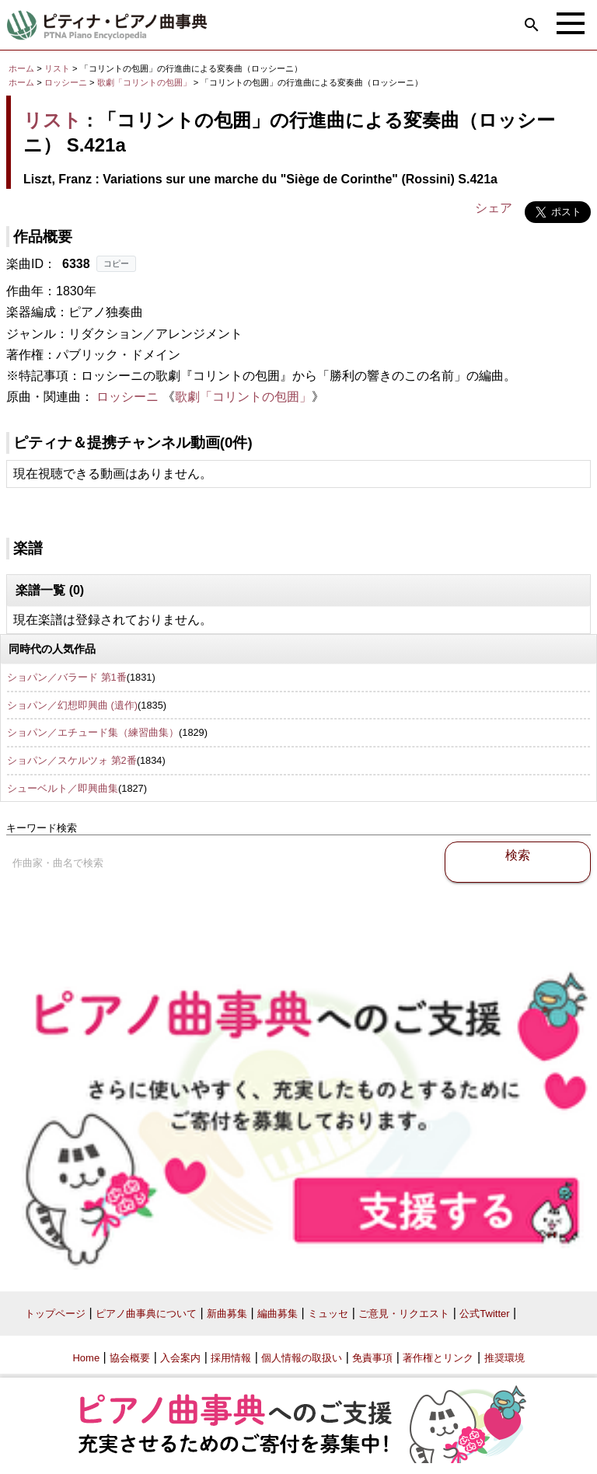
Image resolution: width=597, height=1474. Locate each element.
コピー (116, 263)
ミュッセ (328, 1313)
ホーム (21, 68)
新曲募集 (227, 1313)
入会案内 (180, 1358)
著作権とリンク (438, 1358)
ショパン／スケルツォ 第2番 (72, 760)
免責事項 (372, 1358)
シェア (493, 207)
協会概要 (130, 1358)
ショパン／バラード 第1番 (67, 677)
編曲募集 (277, 1313)
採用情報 (231, 1358)
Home (86, 1358)
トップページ (55, 1313)
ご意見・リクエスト (403, 1313)
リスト (57, 68)
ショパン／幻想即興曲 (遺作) (72, 705)
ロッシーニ (65, 82)
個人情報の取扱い (301, 1358)
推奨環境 (504, 1358)
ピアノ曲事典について (146, 1313)
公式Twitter (484, 1313)
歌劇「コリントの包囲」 (145, 82)
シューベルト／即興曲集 (62, 788)
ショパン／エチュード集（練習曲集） (93, 732)
